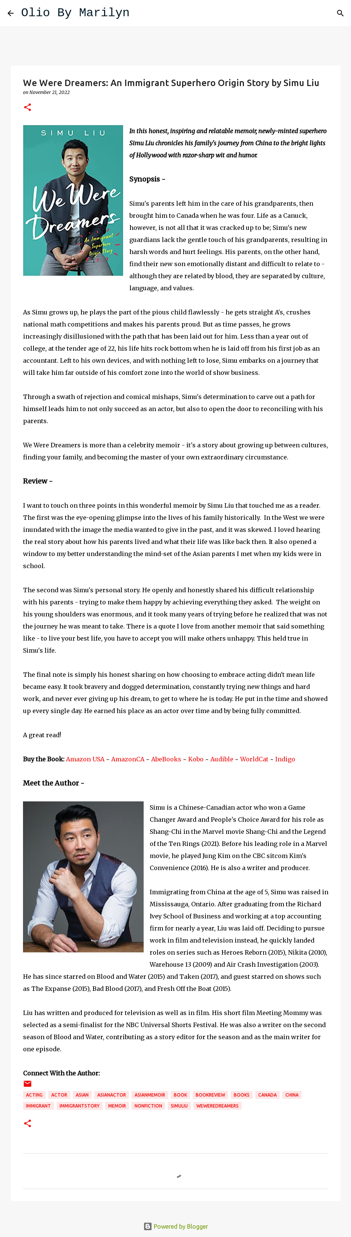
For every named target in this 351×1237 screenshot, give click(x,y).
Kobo (196, 759)
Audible (221, 759)
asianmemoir (150, 1094)
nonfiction (148, 1105)
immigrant (38, 1105)
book (180, 1094)
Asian (82, 1094)
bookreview (210, 1094)
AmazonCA (127, 759)
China (292, 1094)
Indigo (285, 759)
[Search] (140, 13)
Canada (267, 1094)
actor (59, 1094)
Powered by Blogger (175, 1226)
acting (34, 1094)
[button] (27, 108)
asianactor (111, 1094)
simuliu (179, 1105)
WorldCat (254, 759)
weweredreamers (217, 1105)
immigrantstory (80, 1105)
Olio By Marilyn (75, 13)
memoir (117, 1105)
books (242, 1094)
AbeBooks (166, 759)
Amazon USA (85, 759)
